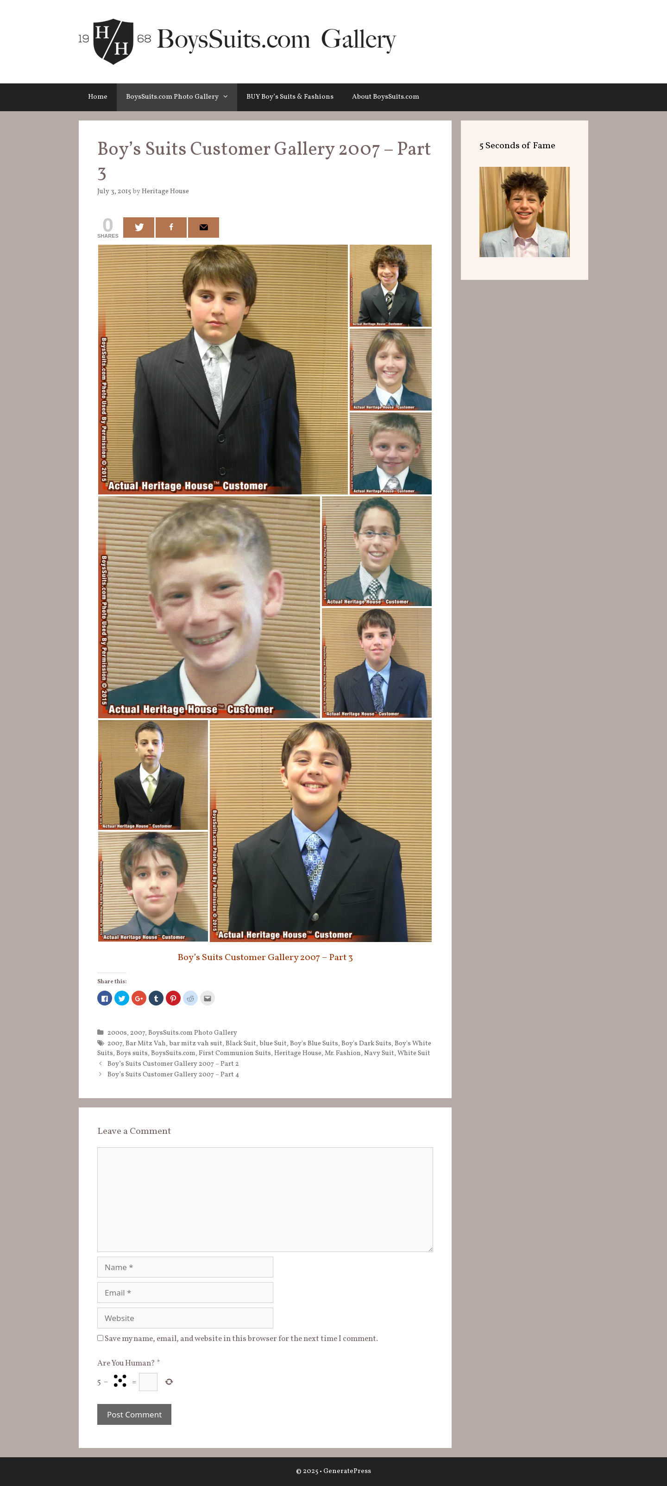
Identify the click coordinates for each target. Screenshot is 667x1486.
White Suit (413, 1053)
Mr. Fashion (343, 1053)
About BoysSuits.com (385, 97)
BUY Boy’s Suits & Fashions (290, 97)
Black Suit (241, 1043)
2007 (137, 1032)
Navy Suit (379, 1053)
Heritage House (297, 1053)
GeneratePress (347, 1471)
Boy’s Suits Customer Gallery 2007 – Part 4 (173, 1074)
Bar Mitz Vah (146, 1043)
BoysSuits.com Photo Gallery (181, 97)
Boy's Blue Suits (314, 1043)
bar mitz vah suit (195, 1043)
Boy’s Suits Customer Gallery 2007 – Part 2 (173, 1064)
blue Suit (273, 1043)
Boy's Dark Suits (366, 1043)
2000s (117, 1032)
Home (97, 97)
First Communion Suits (235, 1053)
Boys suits (132, 1053)
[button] (228, 97)
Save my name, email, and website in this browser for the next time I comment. (241, 1339)
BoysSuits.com (173, 1053)
